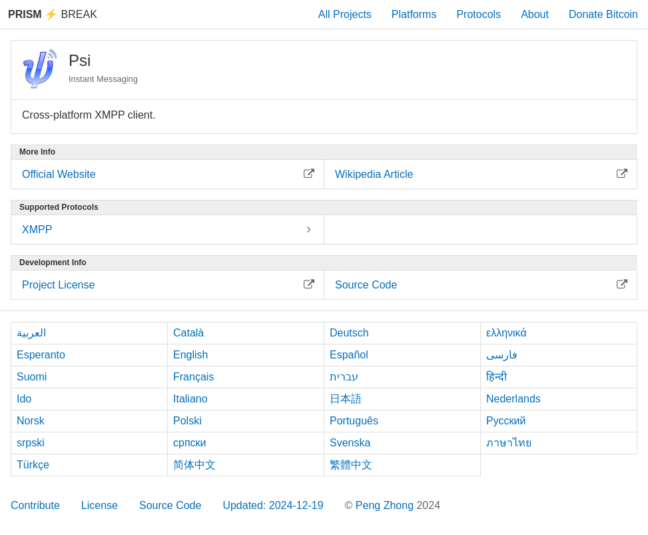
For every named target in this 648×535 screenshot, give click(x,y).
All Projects (345, 14)
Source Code (170, 505)
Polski (187, 420)
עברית (344, 376)
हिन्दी (496, 376)
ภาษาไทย (508, 442)
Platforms (414, 14)
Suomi (32, 376)
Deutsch (349, 332)
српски (189, 442)
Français (193, 376)
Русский (505, 420)
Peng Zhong (386, 505)
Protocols (478, 14)
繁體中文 (351, 464)
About (535, 14)
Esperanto (41, 354)
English (190, 354)
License (99, 505)
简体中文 (194, 464)
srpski (31, 442)
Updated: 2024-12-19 (272, 505)
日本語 (346, 398)
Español (349, 354)
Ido (24, 398)
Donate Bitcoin (603, 14)
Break (52, 14)
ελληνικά (506, 332)
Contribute (35, 505)
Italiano (190, 398)
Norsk (31, 420)
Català (188, 332)
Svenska (350, 442)
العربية (31, 332)
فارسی (501, 354)
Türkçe (33, 464)
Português (354, 420)
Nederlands (513, 398)
